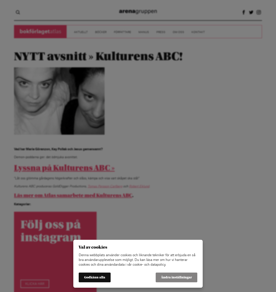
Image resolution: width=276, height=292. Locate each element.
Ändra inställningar (176, 277)
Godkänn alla (94, 277)
